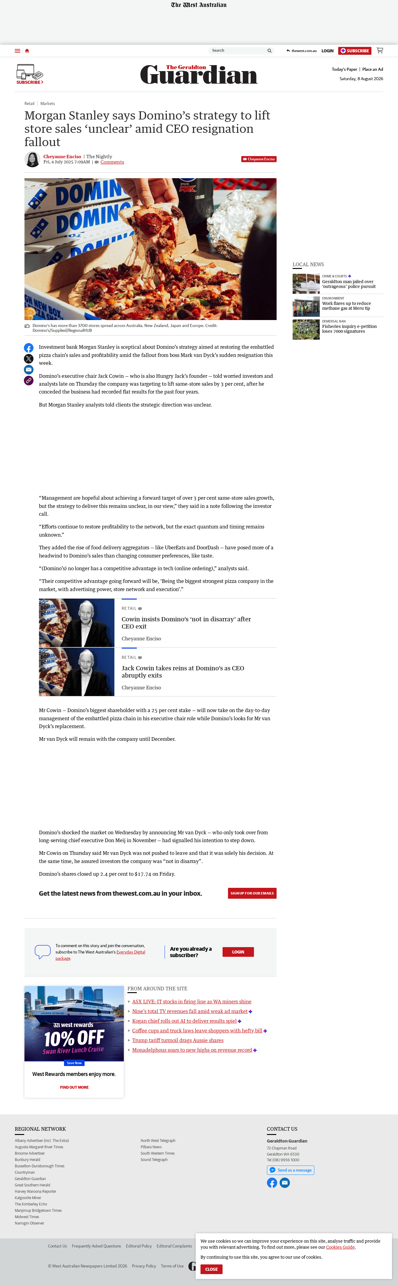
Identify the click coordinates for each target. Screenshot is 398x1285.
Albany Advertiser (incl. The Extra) (42, 1140)
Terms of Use (172, 1266)
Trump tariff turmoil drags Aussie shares (177, 1040)
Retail (29, 103)
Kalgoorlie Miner (28, 1197)
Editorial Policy (139, 1246)
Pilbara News (151, 1147)
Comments (112, 162)
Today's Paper (344, 69)
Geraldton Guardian (30, 1178)
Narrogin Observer (29, 1223)
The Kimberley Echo (31, 1204)
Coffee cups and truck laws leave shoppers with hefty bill (197, 1031)
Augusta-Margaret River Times (39, 1147)
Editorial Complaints (174, 1246)
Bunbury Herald (27, 1159)
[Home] (27, 50)
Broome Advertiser (30, 1153)
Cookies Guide (340, 1247)
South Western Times (158, 1153)
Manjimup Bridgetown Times (38, 1210)
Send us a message (291, 1170)
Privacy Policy (144, 1266)
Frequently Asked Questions (96, 1246)
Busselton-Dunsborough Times (39, 1166)
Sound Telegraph (154, 1159)
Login (328, 50)
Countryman (25, 1172)
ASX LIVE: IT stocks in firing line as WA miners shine (192, 1002)
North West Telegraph (158, 1140)
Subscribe (355, 50)
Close (211, 1269)
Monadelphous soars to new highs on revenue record (192, 1050)
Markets (47, 103)
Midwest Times (27, 1217)
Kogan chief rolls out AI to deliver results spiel (184, 1021)
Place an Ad (372, 69)
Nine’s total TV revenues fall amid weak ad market (190, 1011)
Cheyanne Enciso (259, 159)
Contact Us (57, 1246)
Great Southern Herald (32, 1185)
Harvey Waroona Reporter (35, 1191)
